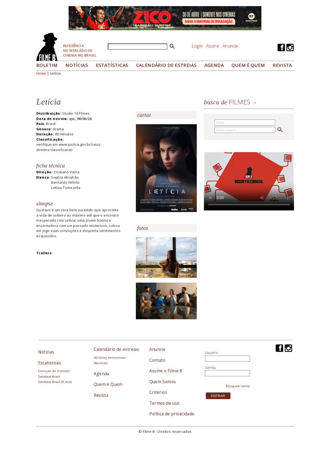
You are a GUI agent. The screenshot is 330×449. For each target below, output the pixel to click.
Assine (212, 46)
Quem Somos (162, 382)
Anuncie (230, 46)
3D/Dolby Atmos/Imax (110, 358)
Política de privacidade (171, 414)
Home (41, 73)
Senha (210, 367)
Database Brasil (49, 376)
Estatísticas (112, 65)
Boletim (47, 65)
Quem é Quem (108, 384)
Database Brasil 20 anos (55, 382)
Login (197, 46)
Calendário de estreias (116, 349)
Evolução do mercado (54, 371)
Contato (157, 360)
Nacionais (101, 363)
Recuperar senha (238, 386)
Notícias (76, 65)
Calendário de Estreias (166, 65)
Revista (282, 65)
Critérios (158, 392)
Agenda (214, 65)
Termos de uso (164, 403)
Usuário (211, 352)
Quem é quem (248, 65)
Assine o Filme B (165, 371)
